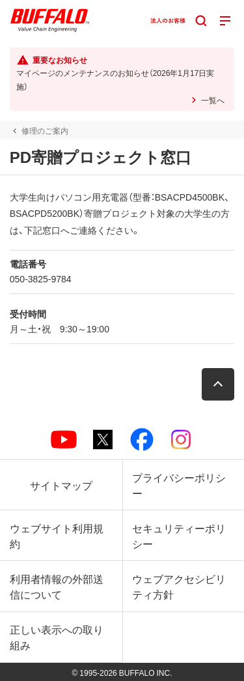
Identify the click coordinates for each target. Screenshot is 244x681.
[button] (218, 384)
